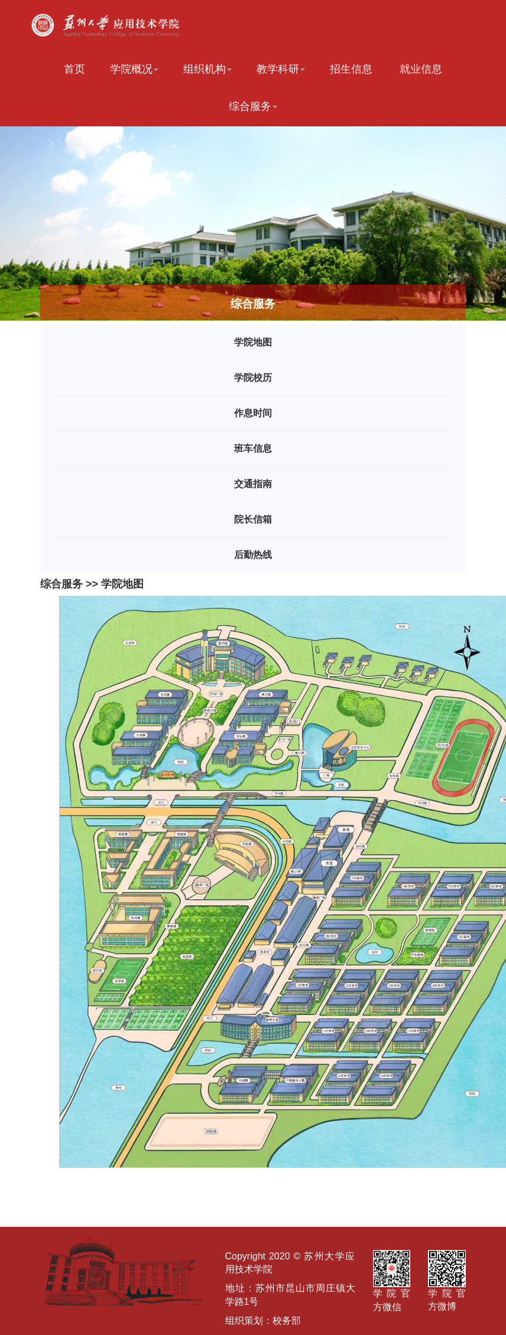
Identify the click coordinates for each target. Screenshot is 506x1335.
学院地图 (253, 342)
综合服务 (253, 106)
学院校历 (253, 378)
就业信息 (421, 69)
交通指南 (253, 484)
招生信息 (351, 69)
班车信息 (253, 448)
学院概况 (134, 69)
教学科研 (281, 69)
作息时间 (253, 413)
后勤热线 (253, 555)
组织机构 (207, 69)
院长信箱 (253, 519)
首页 (74, 69)
